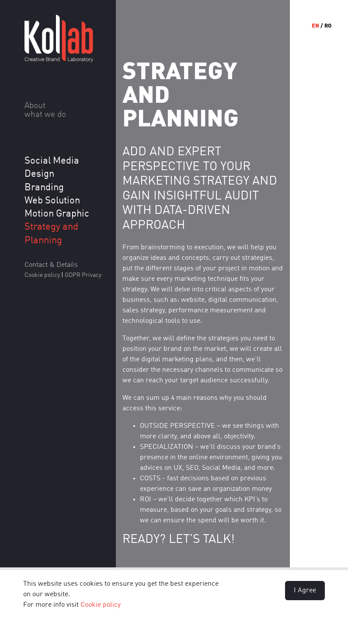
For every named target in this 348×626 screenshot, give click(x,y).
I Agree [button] (305, 590)
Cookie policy (100, 605)
